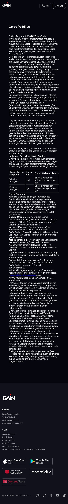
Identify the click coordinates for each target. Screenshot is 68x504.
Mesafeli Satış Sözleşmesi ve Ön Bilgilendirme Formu (23, 449)
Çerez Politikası (8, 440)
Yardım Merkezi (8, 417)
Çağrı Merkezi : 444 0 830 (12, 423)
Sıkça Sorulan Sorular (10, 414)
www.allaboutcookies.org (23, 275)
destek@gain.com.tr (10, 420)
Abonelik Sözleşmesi (10, 446)
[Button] (45, 6)
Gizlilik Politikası (8, 443)
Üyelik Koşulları (8, 437)
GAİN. (11, 495)
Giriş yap (59, 6)
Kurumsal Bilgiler (9, 434)
